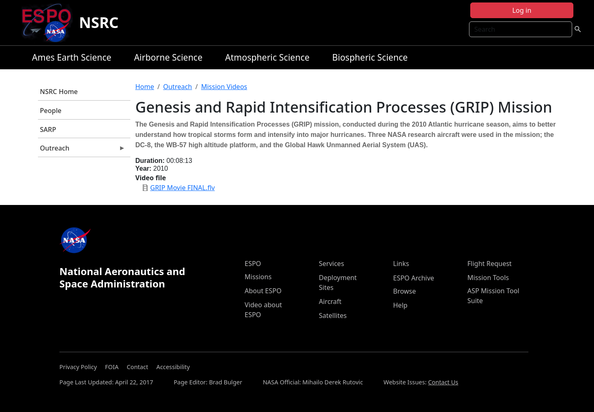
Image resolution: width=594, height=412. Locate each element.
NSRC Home (59, 91)
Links (401, 263)
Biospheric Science (370, 57)
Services (331, 263)
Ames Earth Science (71, 57)
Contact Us (443, 382)
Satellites (332, 315)
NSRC (99, 22)
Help (400, 305)
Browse (404, 291)
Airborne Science (168, 57)
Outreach (81, 150)
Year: (143, 168)
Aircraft (330, 301)
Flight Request (489, 263)
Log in (521, 10)
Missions (258, 276)
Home (144, 86)
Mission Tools (488, 277)
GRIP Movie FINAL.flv (182, 187)
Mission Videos (224, 86)
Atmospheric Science (267, 57)
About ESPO (263, 290)
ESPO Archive (413, 278)
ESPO (253, 263)
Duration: (150, 160)
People (50, 110)
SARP (48, 129)
